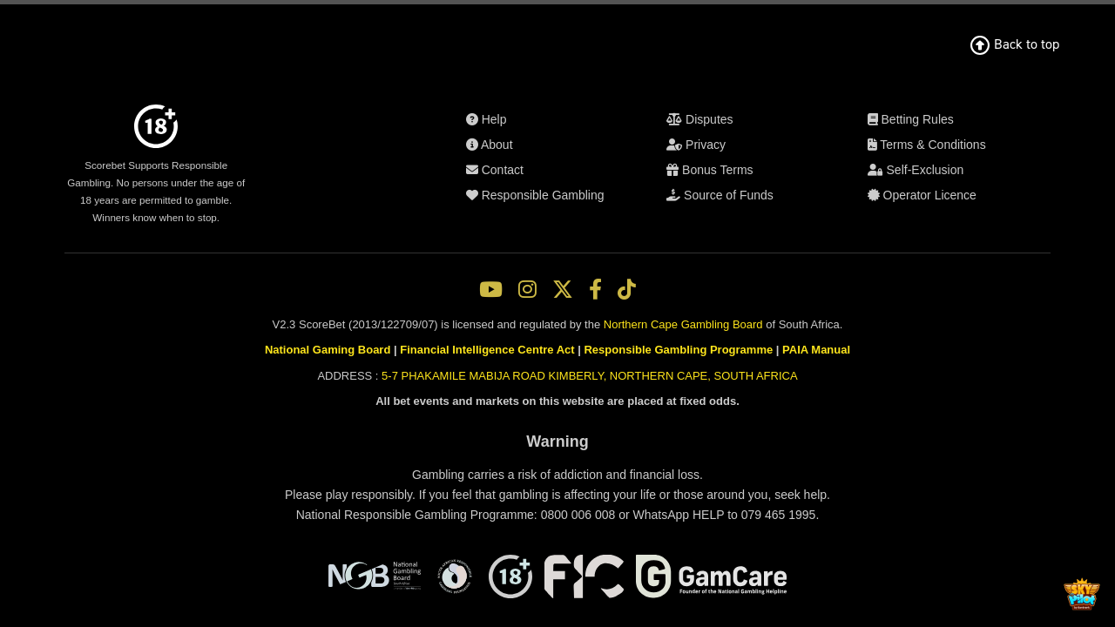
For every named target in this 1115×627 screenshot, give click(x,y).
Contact (575, 196)
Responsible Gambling (575, 216)
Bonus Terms (575, 288)
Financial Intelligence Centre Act (489, 461)
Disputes (575, 248)
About (575, 176)
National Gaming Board (334, 461)
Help (575, 156)
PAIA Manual (808, 461)
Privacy (575, 268)
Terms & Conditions (575, 361)
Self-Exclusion (575, 381)
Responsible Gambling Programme (675, 461)
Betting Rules (575, 341)
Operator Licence (575, 401)
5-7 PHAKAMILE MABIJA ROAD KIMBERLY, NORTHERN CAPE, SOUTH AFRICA (586, 490)
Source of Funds (575, 308)
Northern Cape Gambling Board (686, 431)
